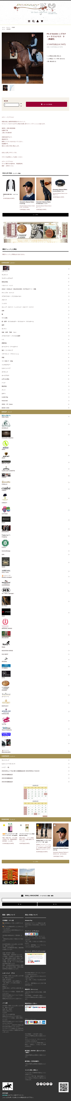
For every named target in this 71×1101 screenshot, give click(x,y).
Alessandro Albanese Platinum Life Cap (27, 202)
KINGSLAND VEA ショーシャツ (10, 195)
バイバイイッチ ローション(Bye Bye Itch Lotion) (27, 834)
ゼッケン (8, 27)
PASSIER (8, 29)
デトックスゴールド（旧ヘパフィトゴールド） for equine (10, 834)
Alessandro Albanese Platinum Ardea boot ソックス (43, 202)
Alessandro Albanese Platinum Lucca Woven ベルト (60, 190)
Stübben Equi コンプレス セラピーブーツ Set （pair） (43, 841)
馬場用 (13, 27)
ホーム (3, 27)
